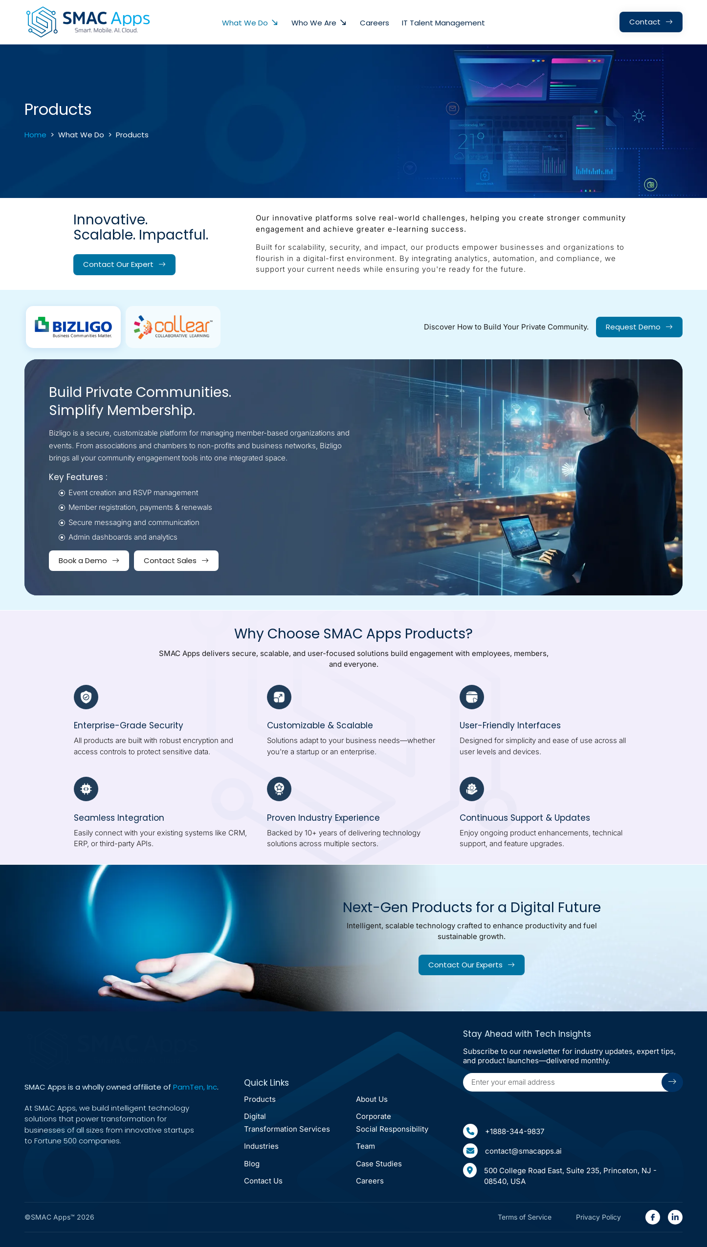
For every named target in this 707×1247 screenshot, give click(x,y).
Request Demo (633, 327)
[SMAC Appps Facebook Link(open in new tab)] (652, 1217)
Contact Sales (170, 560)
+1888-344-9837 (503, 1131)
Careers (374, 23)
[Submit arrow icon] (672, 1082)
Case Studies (379, 1163)
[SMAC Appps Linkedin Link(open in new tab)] (675, 1217)
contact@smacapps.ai (512, 1150)
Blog (252, 1163)
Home (35, 135)
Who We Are (313, 23)
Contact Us (263, 1181)
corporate (392, 1124)
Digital (287, 1124)
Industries (261, 1146)
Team (365, 1146)
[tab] (73, 327)
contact (645, 22)
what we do (245, 23)
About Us (372, 1099)
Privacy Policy (598, 1217)
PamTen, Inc (195, 1087)
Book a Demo (83, 560)
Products (260, 1099)
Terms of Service (525, 1217)
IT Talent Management (443, 23)
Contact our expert (118, 264)
